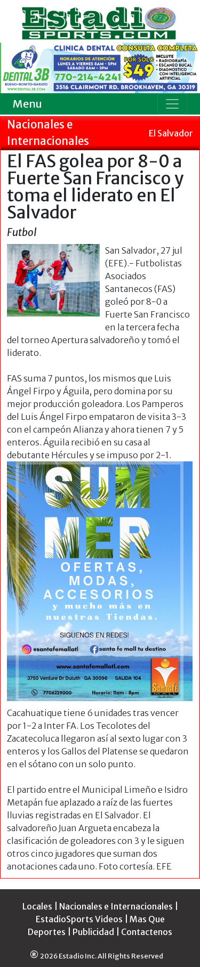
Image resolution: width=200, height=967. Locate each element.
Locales (37, 906)
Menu (27, 103)
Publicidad (93, 932)
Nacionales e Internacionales (116, 906)
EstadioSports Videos (79, 919)
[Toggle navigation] (172, 104)
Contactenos (146, 932)
